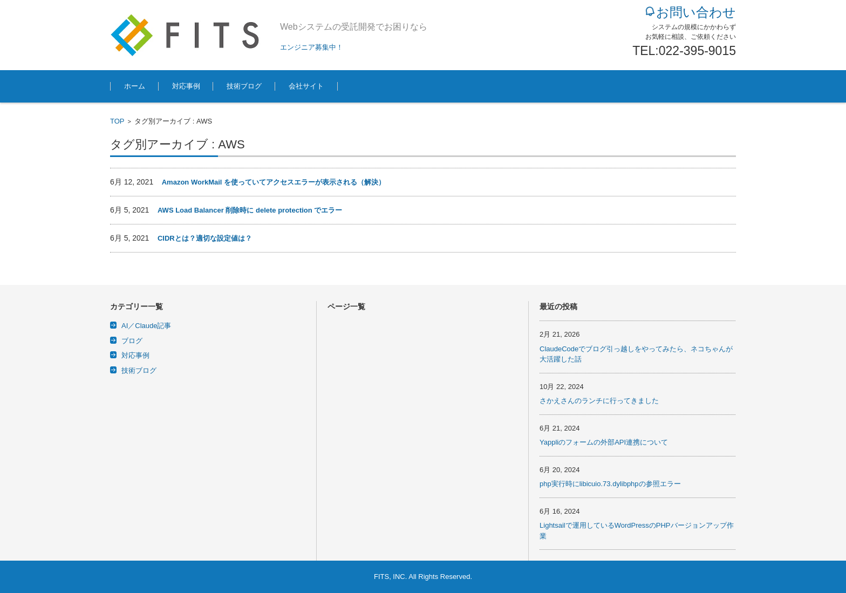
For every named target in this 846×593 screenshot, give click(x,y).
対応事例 (186, 86)
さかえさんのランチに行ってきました (599, 401)
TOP (117, 121)
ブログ (131, 341)
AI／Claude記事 (146, 326)
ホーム (134, 86)
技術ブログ (244, 86)
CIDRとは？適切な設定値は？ (205, 238)
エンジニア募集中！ (311, 47)
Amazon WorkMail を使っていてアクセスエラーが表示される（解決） (273, 182)
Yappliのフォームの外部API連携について (604, 442)
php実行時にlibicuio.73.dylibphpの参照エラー (610, 484)
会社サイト (306, 86)
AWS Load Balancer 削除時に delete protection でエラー (250, 210)
